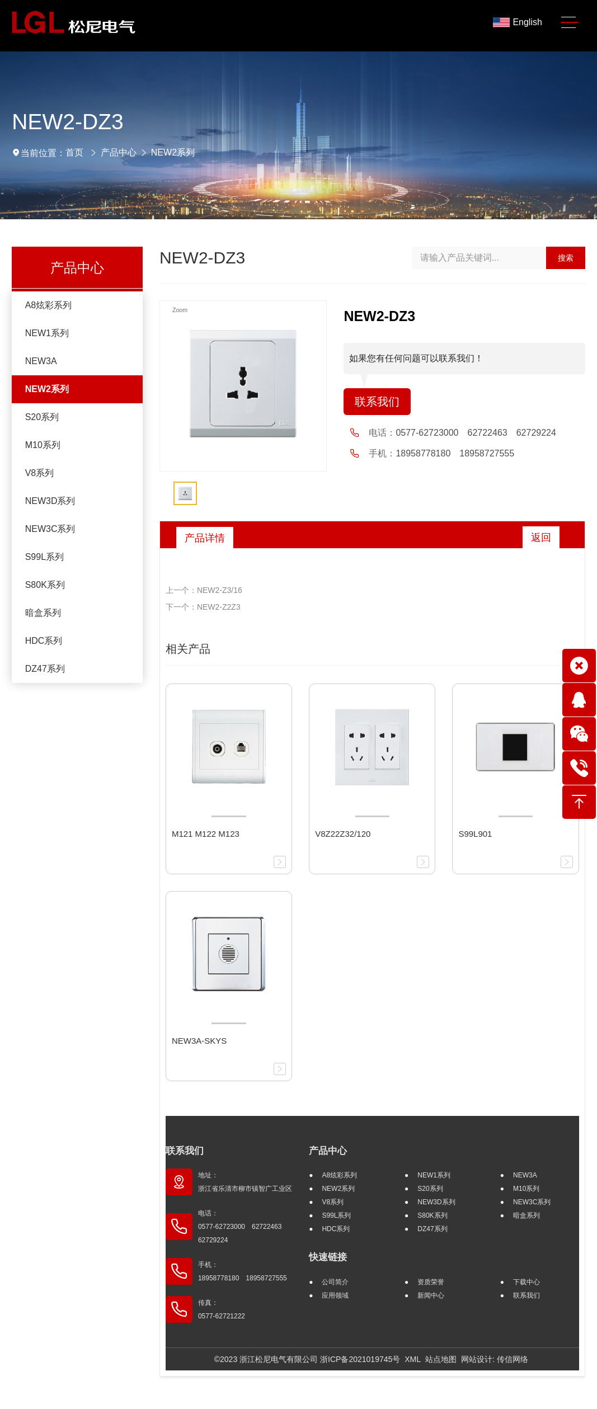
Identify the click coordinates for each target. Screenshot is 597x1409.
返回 (541, 537)
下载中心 (526, 1282)
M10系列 (42, 445)
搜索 (566, 257)
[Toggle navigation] (569, 22)
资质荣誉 (430, 1282)
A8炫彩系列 (48, 305)
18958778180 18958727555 (455, 453)
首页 (74, 152)
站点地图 (441, 1359)
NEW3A (41, 361)
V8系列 (39, 473)
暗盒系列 (43, 613)
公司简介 (335, 1282)
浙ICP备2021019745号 (360, 1359)
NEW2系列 (173, 152)
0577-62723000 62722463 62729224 (476, 432)
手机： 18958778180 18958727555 (242, 1271)
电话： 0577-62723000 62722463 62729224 (243, 1226)
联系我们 (377, 401)
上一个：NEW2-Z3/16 (204, 590)
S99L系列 (44, 557)
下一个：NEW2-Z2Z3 (203, 606)
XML (413, 1359)
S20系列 (42, 417)
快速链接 (328, 1257)
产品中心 (119, 152)
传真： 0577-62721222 (221, 1309)
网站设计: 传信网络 (494, 1359)
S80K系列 (45, 585)
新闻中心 (430, 1295)
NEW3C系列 (50, 529)
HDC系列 (44, 640)
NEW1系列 (47, 333)
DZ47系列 (45, 668)
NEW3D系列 (50, 501)
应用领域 (335, 1295)
